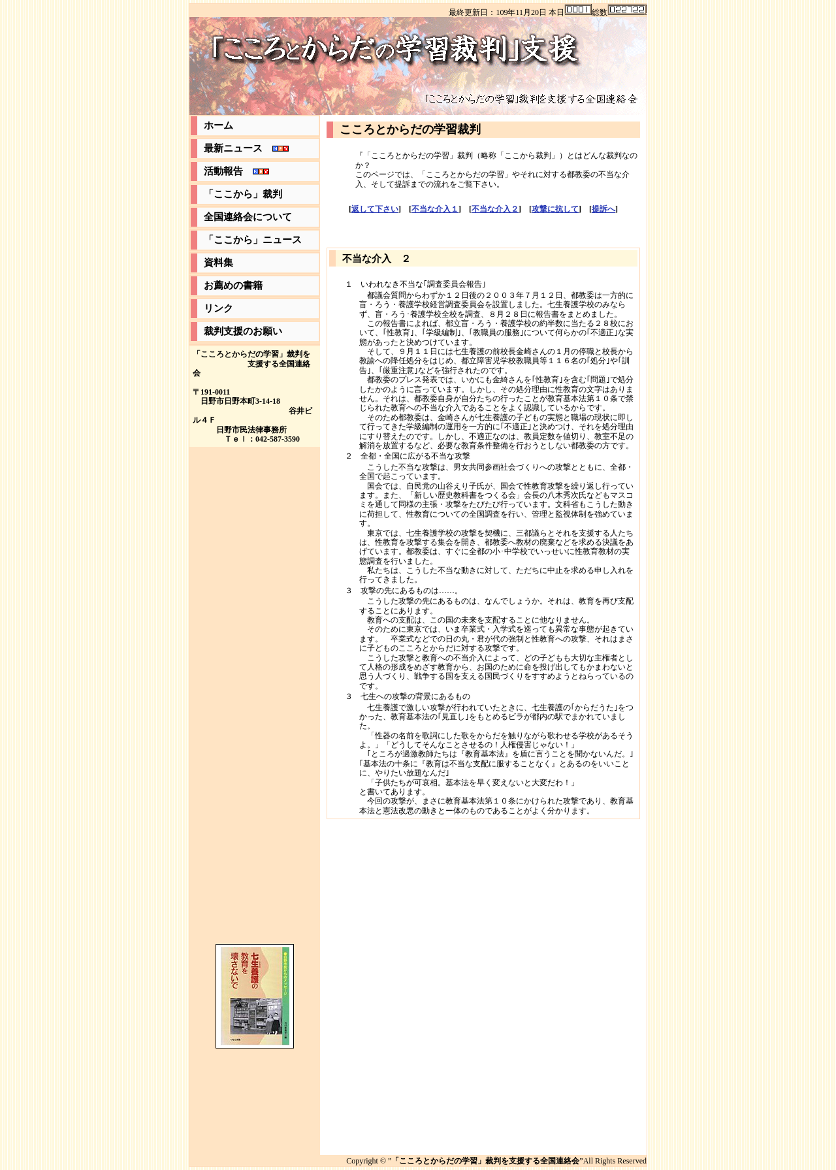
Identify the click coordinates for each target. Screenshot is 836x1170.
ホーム (218, 125)
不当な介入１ (434, 209)
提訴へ (603, 209)
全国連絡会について (248, 217)
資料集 (218, 262)
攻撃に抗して (555, 209)
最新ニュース (246, 148)
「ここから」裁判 (243, 194)
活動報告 (236, 171)
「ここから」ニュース (253, 240)
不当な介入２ (495, 209)
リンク (218, 308)
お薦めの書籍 (233, 285)
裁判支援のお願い (243, 331)
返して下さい (374, 209)
